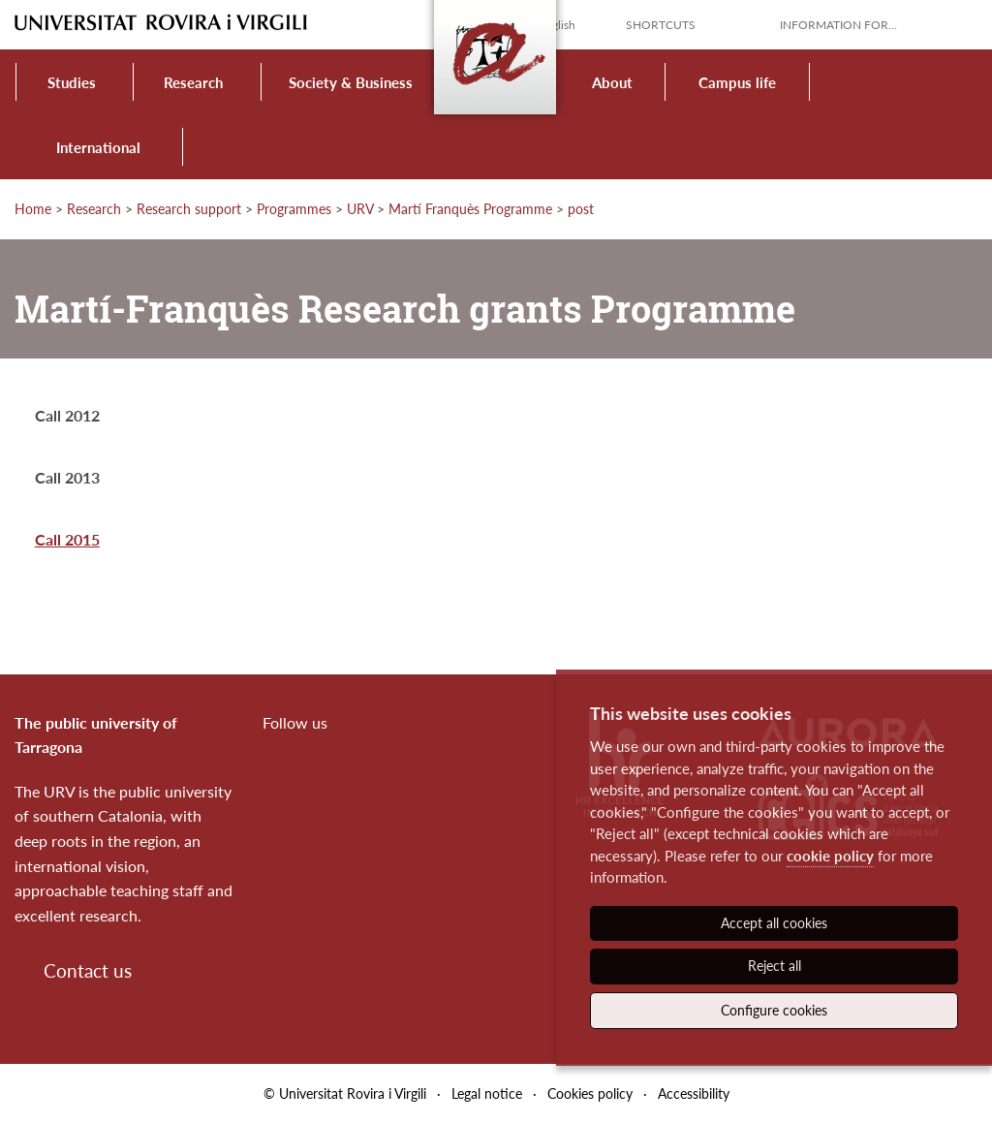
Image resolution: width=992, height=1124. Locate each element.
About (612, 82)
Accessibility (693, 1093)
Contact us (88, 970)
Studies (71, 82)
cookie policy (830, 855)
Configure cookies (774, 1010)
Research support (189, 209)
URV (360, 209)
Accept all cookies (774, 923)
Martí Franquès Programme (470, 209)
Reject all (774, 965)
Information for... (838, 24)
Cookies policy (590, 1093)
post (581, 209)
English (557, 24)
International (98, 147)
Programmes (294, 209)
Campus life (737, 82)
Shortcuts (661, 24)
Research (193, 82)
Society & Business (351, 82)
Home (33, 209)
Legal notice (486, 1093)
